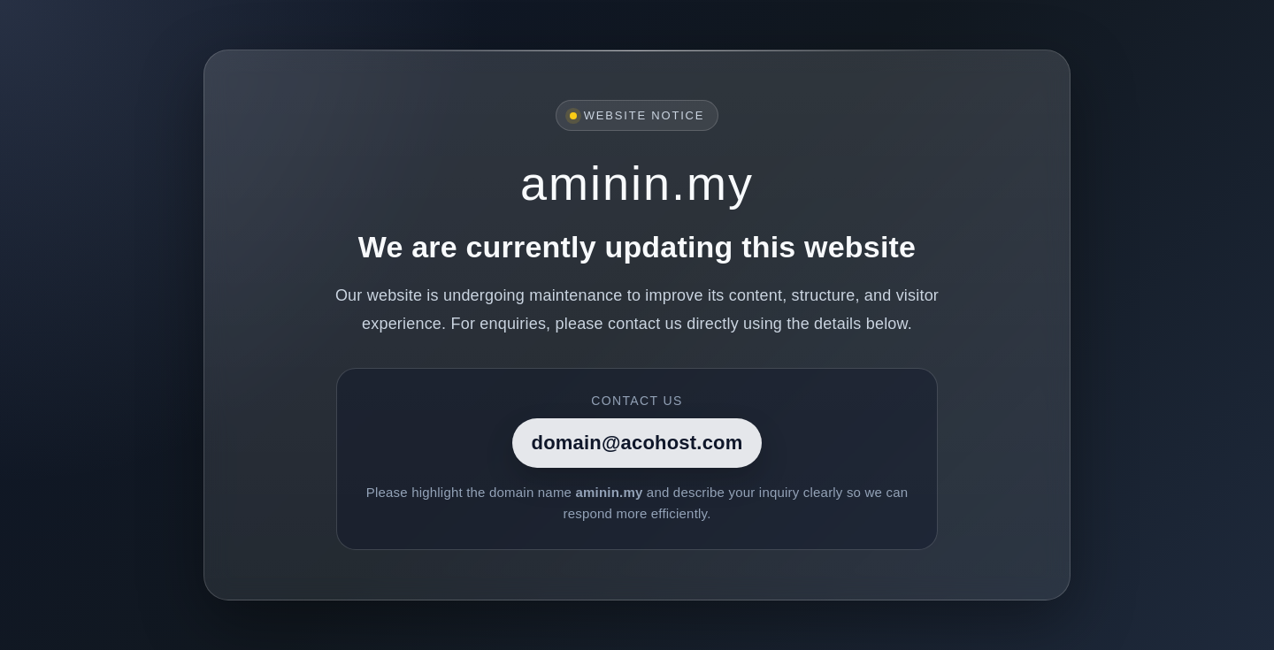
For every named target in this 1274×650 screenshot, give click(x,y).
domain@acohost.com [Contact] (637, 443)
